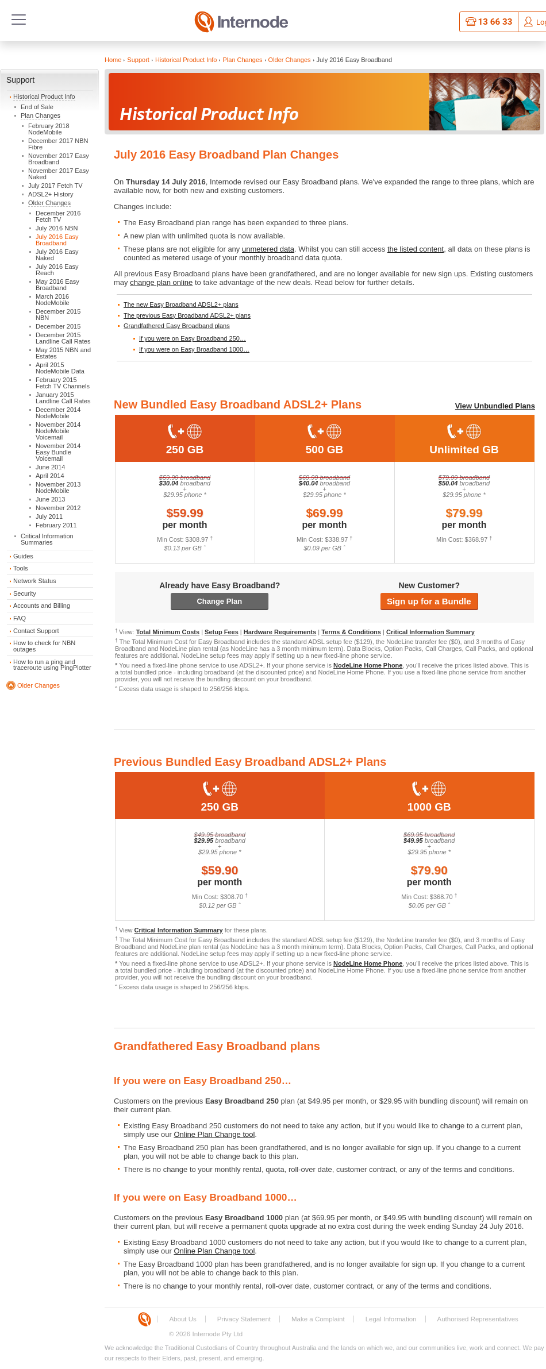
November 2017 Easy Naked (58, 173)
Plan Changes (40, 115)
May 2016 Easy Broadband (57, 284)
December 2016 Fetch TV (58, 216)
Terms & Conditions (351, 631)
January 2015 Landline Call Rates (63, 397)
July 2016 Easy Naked (57, 254)
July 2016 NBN (57, 228)
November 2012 (58, 507)
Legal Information (391, 1319)
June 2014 (50, 467)
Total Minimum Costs (167, 631)
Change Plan (219, 601)
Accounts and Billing (41, 605)
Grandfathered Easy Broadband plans (177, 325)
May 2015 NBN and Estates (63, 353)
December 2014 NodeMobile (58, 412)
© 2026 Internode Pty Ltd (206, 1334)
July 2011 (49, 516)
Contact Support (36, 630)
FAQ (19, 618)
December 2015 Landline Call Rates (63, 338)
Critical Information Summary (430, 631)
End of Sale (37, 106)
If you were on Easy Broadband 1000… (194, 349)
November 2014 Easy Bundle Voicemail (58, 452)
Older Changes (49, 202)
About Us (182, 1319)
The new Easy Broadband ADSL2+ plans (181, 304)
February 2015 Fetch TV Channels (63, 383)
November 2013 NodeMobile (58, 487)
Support (20, 79)
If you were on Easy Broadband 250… (192, 338)
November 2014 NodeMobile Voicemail (58, 431)
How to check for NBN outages (44, 646)
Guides (23, 556)
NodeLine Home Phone (367, 665)
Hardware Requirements (280, 631)
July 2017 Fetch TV (55, 185)
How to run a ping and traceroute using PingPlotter (52, 665)
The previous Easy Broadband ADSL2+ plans (187, 315)
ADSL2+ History (51, 194)
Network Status (34, 580)
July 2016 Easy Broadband (57, 239)
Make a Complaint (318, 1319)
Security (24, 593)
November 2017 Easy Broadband (58, 158)
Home (113, 59)
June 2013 (50, 499)
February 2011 (56, 525)
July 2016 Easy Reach (57, 269)
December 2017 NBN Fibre (58, 144)
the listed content (415, 249)
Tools (20, 568)
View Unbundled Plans (495, 406)
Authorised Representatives (477, 1319)
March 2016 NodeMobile (53, 299)
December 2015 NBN (58, 314)
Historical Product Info (44, 96)
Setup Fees (222, 631)
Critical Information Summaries (47, 539)
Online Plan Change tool (214, 1134)
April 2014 (50, 475)
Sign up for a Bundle (429, 601)
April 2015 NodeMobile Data (60, 368)
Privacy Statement (244, 1319)
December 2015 (58, 326)
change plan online (161, 282)
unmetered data (268, 249)
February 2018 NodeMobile (49, 129)
